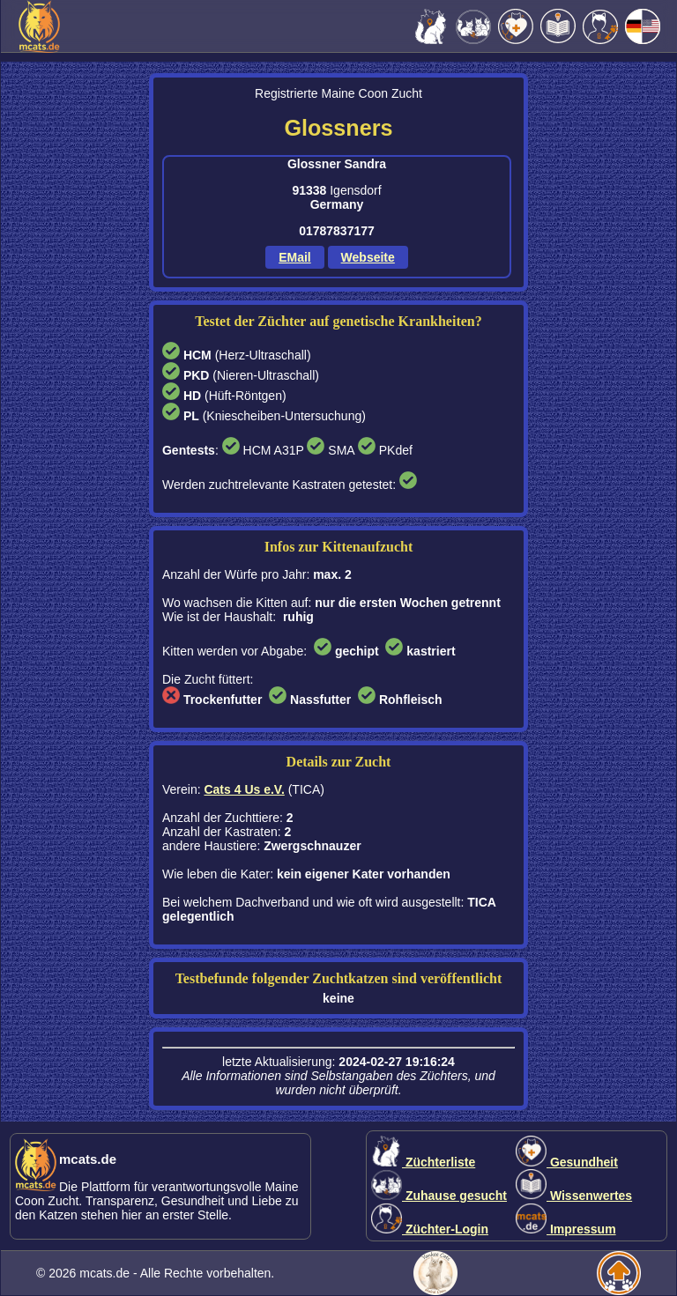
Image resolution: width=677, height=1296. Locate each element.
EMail (295, 257)
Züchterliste (423, 1162)
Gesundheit (567, 1162)
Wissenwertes (574, 1196)
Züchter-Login (429, 1229)
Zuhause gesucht (439, 1196)
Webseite (368, 257)
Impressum (566, 1229)
